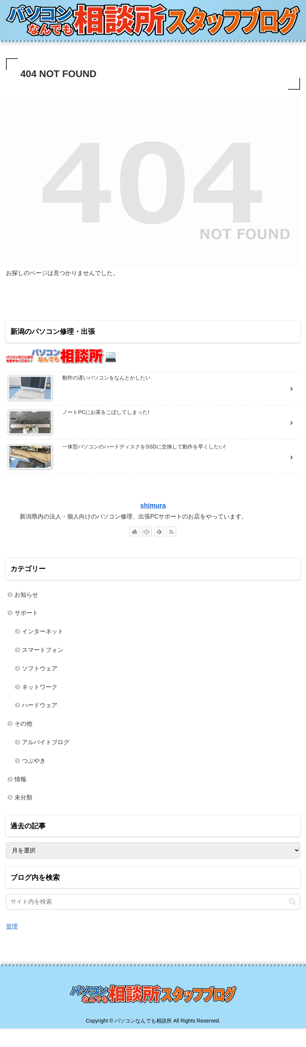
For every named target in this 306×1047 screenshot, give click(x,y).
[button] (292, 901)
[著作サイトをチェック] (134, 531)
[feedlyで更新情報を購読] (159, 531)
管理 (12, 926)
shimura (152, 505)
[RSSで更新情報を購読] (171, 531)
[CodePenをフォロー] (147, 531)
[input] (153, 902)
